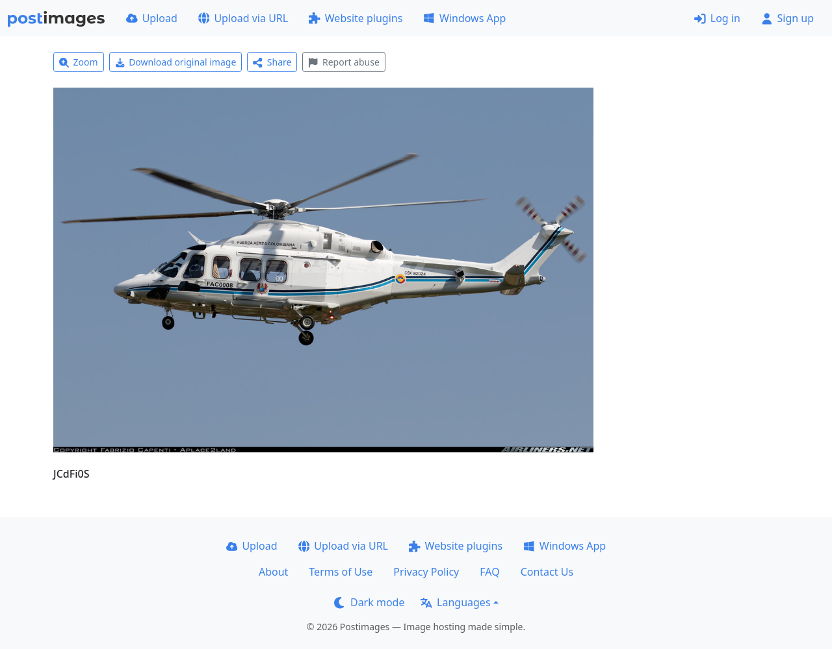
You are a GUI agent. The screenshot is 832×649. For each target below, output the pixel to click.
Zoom (78, 62)
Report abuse (343, 62)
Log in (717, 18)
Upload (151, 18)
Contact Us (547, 572)
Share (272, 62)
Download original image (176, 62)
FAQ (489, 572)
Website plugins (355, 18)
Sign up (787, 18)
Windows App (464, 18)
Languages (455, 602)
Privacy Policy (426, 572)
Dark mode (369, 602)
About (273, 572)
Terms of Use (340, 572)
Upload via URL (243, 18)
